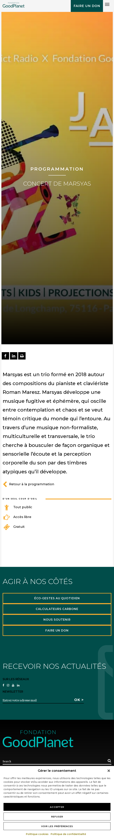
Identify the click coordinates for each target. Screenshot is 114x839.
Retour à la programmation (28, 484)
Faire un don (87, 6)
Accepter (57, 807)
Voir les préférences (57, 826)
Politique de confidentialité (68, 834)
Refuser (57, 816)
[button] (108, 770)
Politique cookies (37, 834)
